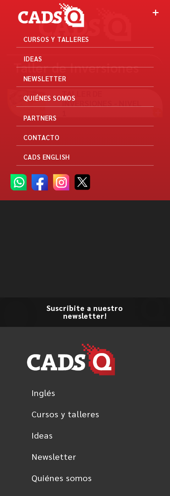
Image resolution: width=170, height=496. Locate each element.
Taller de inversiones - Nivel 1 (102, 103)
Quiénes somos (62, 477)
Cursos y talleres (65, 413)
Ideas (42, 435)
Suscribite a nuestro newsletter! (84, 312)
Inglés (43, 392)
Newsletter (54, 456)
